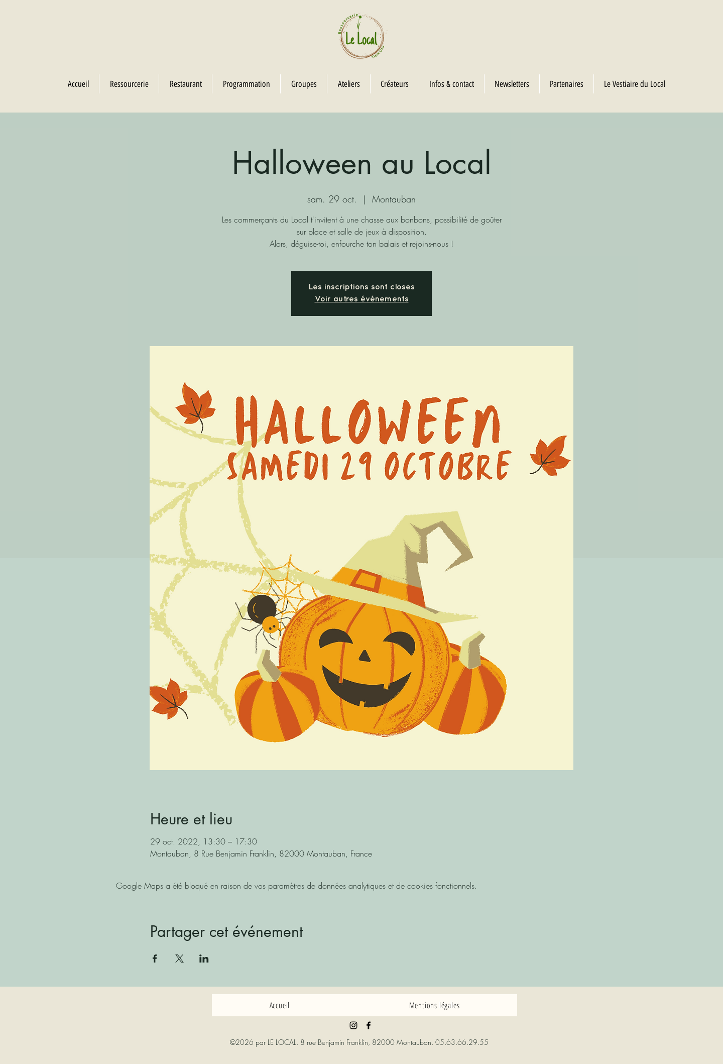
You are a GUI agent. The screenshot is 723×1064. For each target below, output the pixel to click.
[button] (303, 83)
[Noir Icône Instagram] (353, 1025)
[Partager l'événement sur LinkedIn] (204, 958)
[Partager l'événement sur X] (179, 958)
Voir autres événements (362, 299)
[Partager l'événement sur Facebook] (155, 958)
